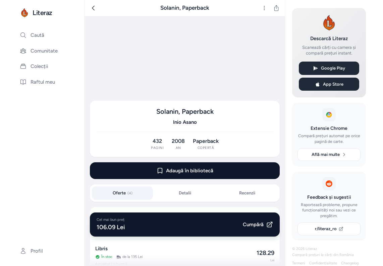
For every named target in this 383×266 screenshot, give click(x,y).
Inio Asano (185, 122)
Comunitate (39, 51)
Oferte (122, 192)
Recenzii (247, 192)
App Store (329, 84)
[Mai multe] (264, 8)
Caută (32, 35)
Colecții (34, 66)
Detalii (185, 192)
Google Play (329, 68)
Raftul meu (37, 82)
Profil (31, 251)
